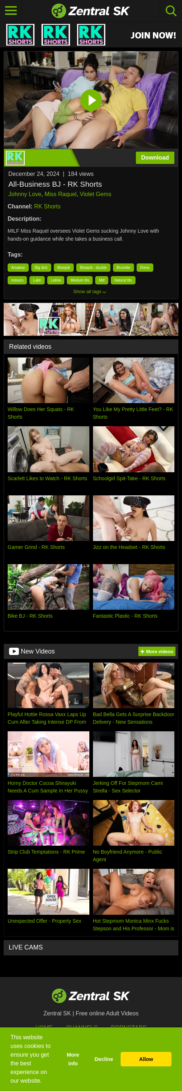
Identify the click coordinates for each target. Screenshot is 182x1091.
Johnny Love (24, 194)
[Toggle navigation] (11, 11)
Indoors (17, 280)
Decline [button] (103, 1059)
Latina (56, 280)
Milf (102, 280)
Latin (37, 280)
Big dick (41, 268)
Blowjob (63, 268)
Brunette (123, 268)
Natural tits (123, 280)
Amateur (18, 268)
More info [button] (73, 1059)
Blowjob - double (93, 268)
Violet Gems (96, 194)
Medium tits (79, 280)
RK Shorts (47, 206)
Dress (145, 268)
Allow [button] (146, 1059)
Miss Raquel (61, 194)
